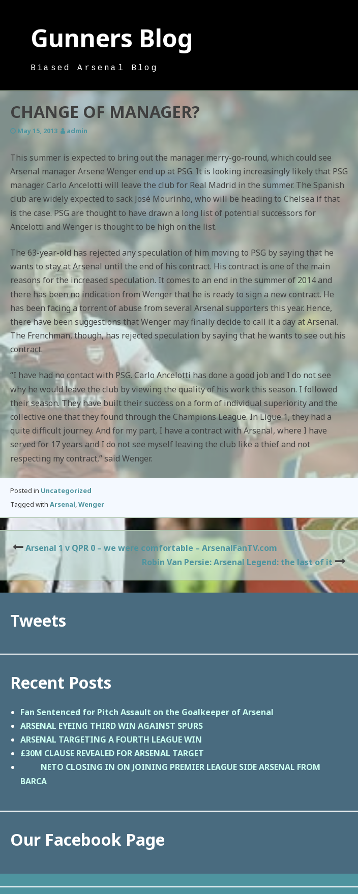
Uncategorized (66, 490)
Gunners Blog (112, 37)
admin (77, 130)
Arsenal (62, 504)
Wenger (91, 504)
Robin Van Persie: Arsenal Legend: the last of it (237, 562)
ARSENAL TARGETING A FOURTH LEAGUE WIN (111, 739)
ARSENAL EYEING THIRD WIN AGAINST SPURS (111, 725)
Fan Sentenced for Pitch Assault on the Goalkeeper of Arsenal (147, 712)
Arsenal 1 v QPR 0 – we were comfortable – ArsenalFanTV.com (151, 547)
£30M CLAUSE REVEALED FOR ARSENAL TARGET (112, 753)
